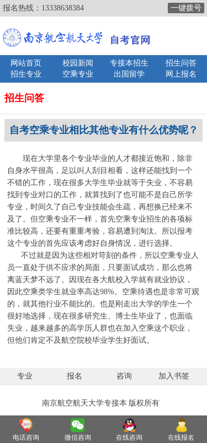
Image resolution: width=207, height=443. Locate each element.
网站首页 (25, 63)
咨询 (124, 376)
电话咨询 (26, 437)
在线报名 (181, 437)
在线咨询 (129, 437)
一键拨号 (186, 8)
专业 (25, 376)
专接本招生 (129, 63)
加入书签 (173, 376)
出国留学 (129, 74)
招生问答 (181, 63)
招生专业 (25, 74)
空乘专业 (77, 74)
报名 (74, 376)
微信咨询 (78, 437)
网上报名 (181, 74)
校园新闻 (77, 63)
